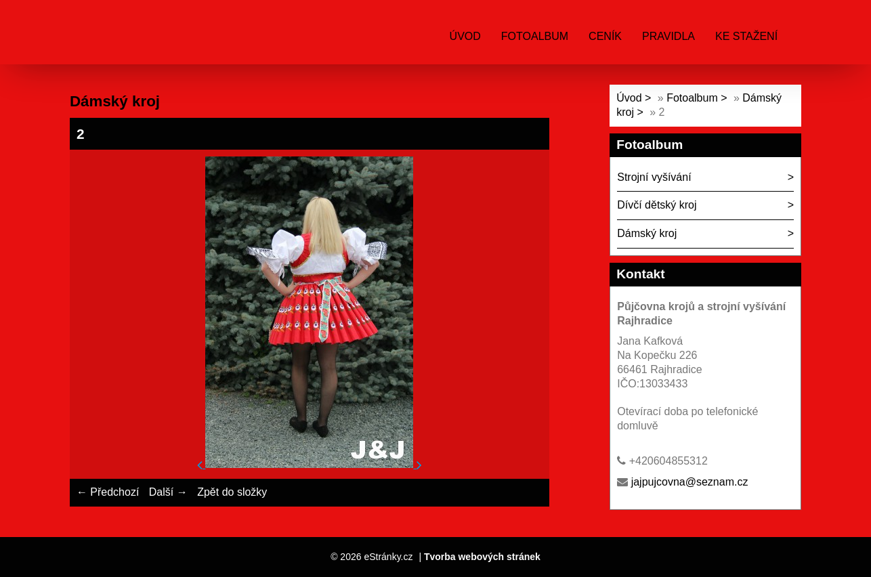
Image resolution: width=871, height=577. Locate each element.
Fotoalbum (534, 36)
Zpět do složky (232, 492)
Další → (168, 492)
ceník (605, 36)
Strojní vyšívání (654, 177)
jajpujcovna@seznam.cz (689, 482)
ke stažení (746, 36)
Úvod (465, 36)
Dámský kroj (647, 233)
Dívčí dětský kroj (656, 205)
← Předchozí (108, 492)
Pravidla (668, 36)
